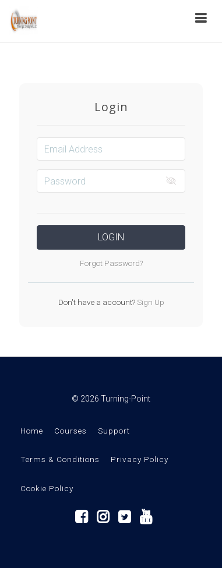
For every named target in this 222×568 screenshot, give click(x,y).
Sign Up (149, 302)
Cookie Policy (46, 488)
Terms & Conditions (60, 459)
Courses (70, 430)
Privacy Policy (139, 459)
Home (31, 430)
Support (114, 430)
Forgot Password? (111, 263)
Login (111, 237)
